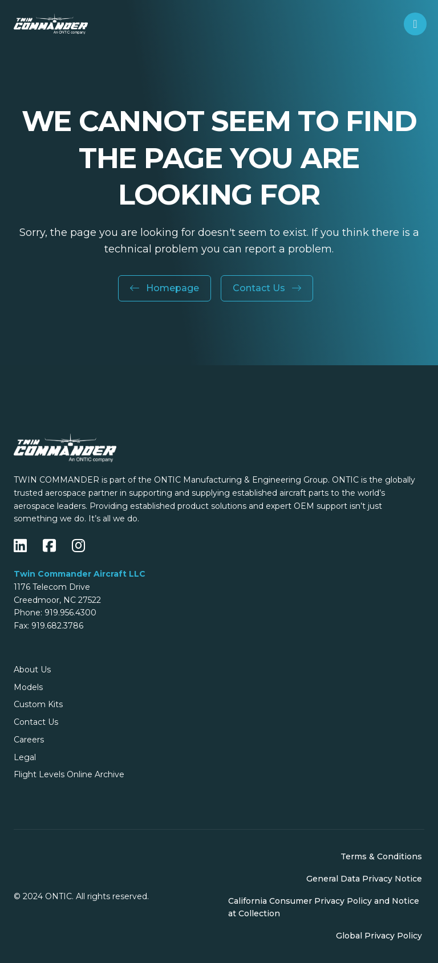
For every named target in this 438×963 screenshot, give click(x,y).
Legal (25, 757)
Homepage (164, 288)
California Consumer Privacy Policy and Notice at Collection (323, 907)
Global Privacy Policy (379, 936)
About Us (32, 669)
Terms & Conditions (381, 856)
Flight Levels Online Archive (69, 774)
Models (28, 687)
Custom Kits (38, 704)
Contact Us (267, 288)
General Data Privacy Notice (364, 879)
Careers (29, 740)
